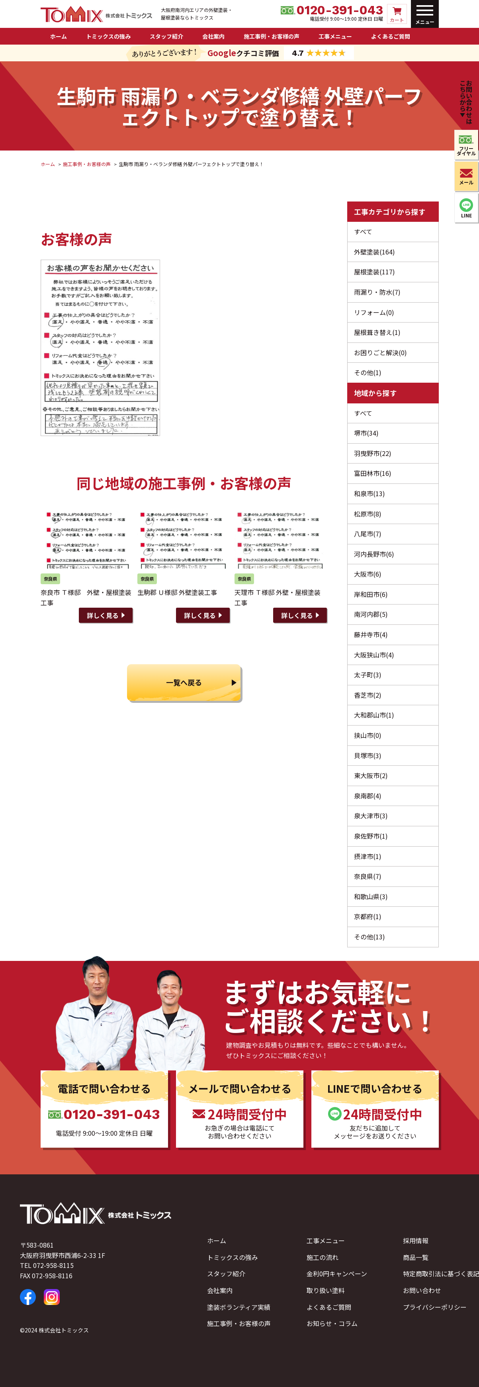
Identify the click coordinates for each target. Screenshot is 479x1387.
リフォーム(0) (374, 312)
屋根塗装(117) (374, 271)
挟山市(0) (367, 735)
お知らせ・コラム (332, 1323)
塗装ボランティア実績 (238, 1307)
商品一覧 (415, 1257)
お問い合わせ (422, 1290)
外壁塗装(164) (374, 251)
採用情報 (415, 1240)
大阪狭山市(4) (374, 654)
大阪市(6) (367, 574)
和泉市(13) (369, 493)
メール (466, 182)
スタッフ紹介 (166, 36)
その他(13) (369, 936)
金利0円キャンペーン (337, 1273)
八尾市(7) (367, 533)
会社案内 (213, 36)
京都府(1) (367, 916)
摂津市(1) (367, 856)
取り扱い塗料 (326, 1290)
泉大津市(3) (371, 815)
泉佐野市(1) (371, 836)
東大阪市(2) (371, 775)
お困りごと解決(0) (380, 352)
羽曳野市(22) (372, 453)
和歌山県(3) (371, 896)
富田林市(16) (372, 473)
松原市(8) (367, 513)
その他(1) (367, 372)
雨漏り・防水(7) (377, 292)
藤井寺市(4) (371, 634)
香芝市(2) (367, 695)
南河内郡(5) (371, 614)
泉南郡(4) (367, 795)
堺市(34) (366, 433)
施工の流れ (322, 1257)
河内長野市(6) (374, 554)
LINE (466, 215)
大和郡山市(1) (374, 715)
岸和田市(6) (371, 594)
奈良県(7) (367, 876)
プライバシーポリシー (435, 1307)
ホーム (58, 36)
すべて (363, 231)
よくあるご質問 (390, 36)
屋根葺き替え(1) (377, 332)
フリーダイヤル (466, 151)
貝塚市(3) (367, 755)
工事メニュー (335, 36)
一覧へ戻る (184, 682)
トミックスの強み (108, 36)
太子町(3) (367, 674)
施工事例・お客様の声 (271, 36)
